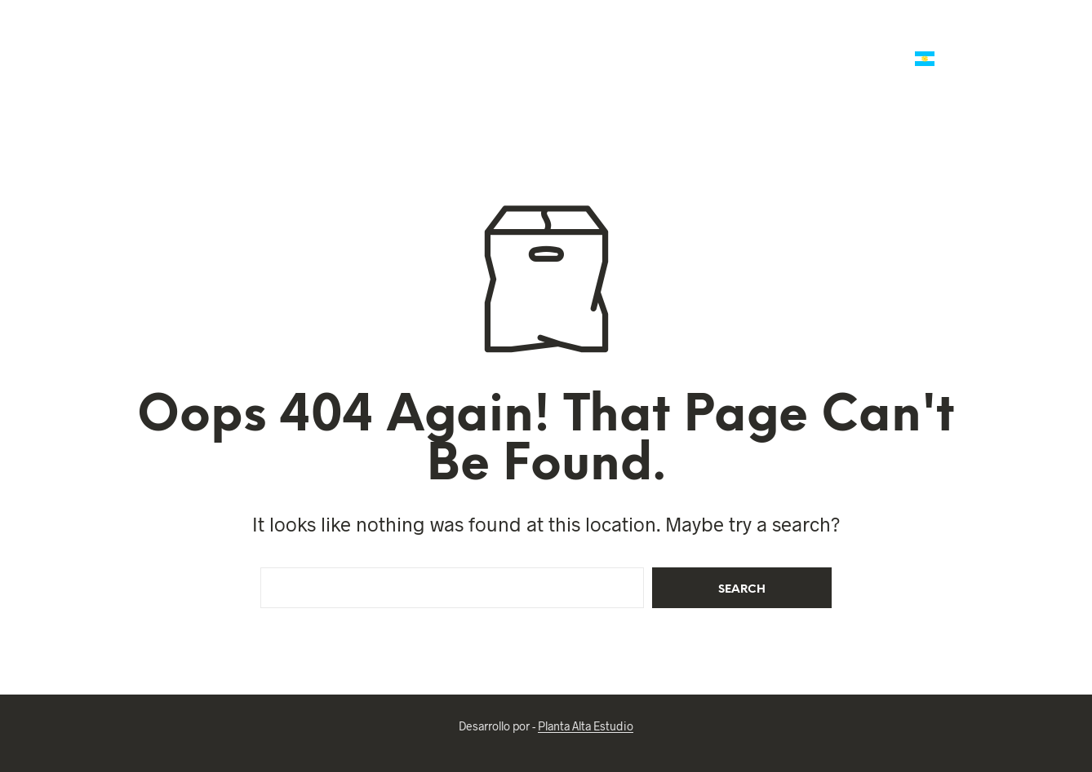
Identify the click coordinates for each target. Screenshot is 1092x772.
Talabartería (258, 39)
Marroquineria (369, 39)
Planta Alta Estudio (585, 726)
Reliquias (918, 39)
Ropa (760, 59)
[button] (997, 41)
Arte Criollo (843, 59)
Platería (600, 39)
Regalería (685, 39)
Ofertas (174, 39)
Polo (458, 39)
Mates (524, 39)
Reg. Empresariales (802, 39)
